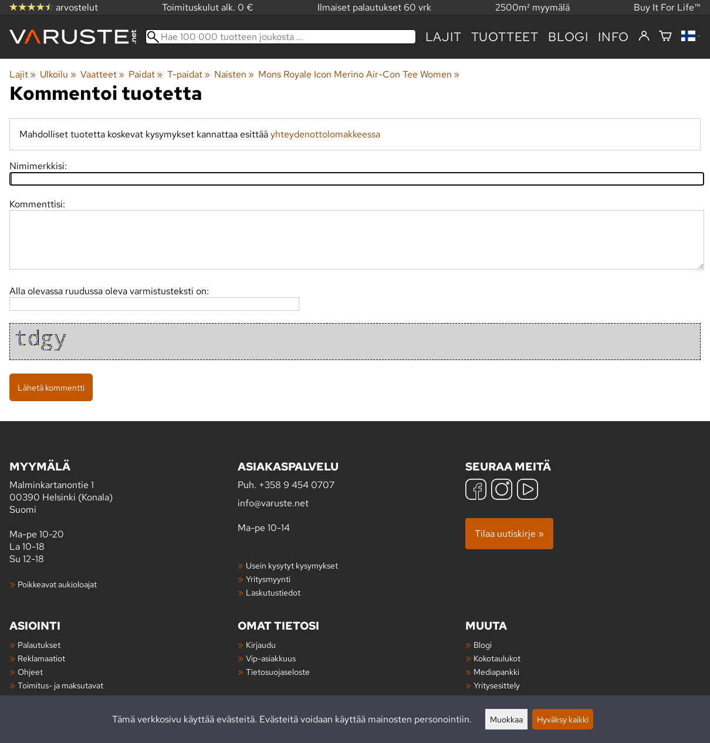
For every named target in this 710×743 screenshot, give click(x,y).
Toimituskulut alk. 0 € (207, 7)
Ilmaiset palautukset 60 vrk (374, 7)
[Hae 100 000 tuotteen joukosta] (281, 36)
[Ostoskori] (665, 36)
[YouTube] (527, 491)
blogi (568, 37)
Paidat (146, 74)
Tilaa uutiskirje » (509, 533)
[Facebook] (475, 491)
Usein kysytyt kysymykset (292, 565)
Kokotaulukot (497, 658)
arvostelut (53, 7)
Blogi (483, 644)
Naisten (234, 74)
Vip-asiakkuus (271, 658)
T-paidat (188, 74)
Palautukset (39, 644)
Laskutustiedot (273, 592)
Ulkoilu (58, 74)
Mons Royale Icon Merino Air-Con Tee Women (358, 74)
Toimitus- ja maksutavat (60, 685)
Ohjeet (30, 671)
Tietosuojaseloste (278, 671)
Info (613, 37)
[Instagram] (501, 491)
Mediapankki (496, 671)
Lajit (443, 37)
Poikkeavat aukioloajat (57, 584)
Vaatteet (102, 74)
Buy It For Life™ (667, 7)
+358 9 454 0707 (296, 485)
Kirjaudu (261, 644)
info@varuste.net (273, 503)
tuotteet (505, 37)
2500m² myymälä (532, 7)
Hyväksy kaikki (563, 719)
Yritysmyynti (268, 578)
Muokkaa (506, 719)
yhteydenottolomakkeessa (325, 134)
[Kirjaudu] (644, 36)
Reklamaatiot (41, 658)
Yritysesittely (497, 685)
